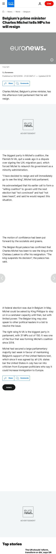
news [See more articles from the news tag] (9, 387)
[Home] (3, 12)
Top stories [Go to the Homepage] (12, 544)
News (9, 12)
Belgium (26, 12)
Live (49, 3)
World (18, 12)
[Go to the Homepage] (10, 3)
